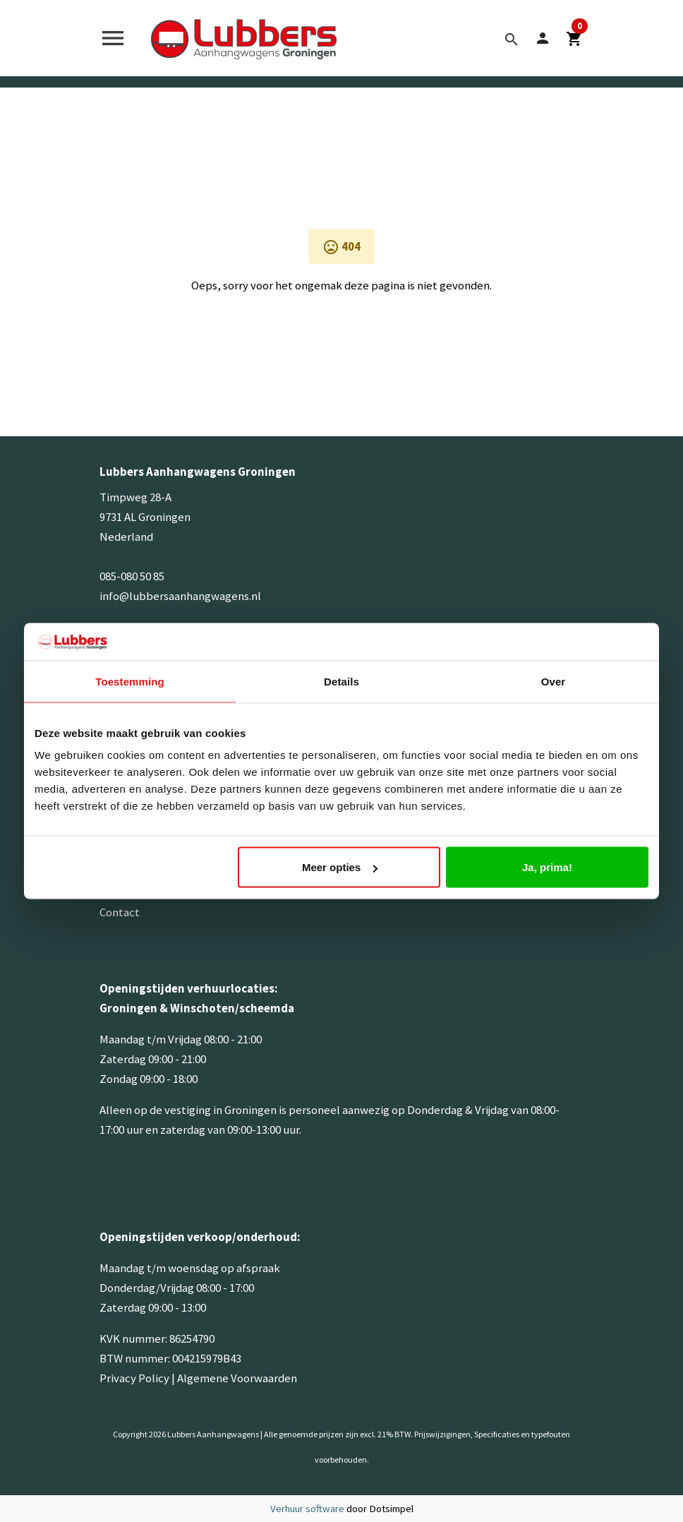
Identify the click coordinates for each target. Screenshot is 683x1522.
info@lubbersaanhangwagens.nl (180, 596)
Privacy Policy (134, 1378)
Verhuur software (308, 1508)
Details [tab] (341, 681)
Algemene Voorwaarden (237, 1378)
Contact (119, 912)
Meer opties (339, 867)
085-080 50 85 (131, 576)
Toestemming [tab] (129, 681)
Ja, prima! (547, 867)
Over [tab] (553, 681)
